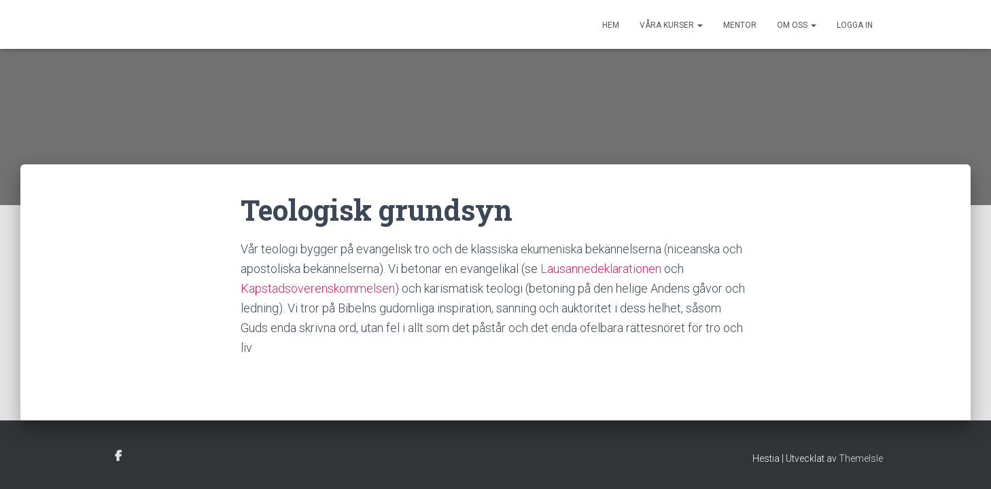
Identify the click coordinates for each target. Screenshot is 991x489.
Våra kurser (671, 25)
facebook (118, 456)
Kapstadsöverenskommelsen (318, 288)
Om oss (796, 25)
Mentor (740, 25)
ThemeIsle (861, 458)
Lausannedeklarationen (600, 268)
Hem (610, 25)
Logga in (855, 25)
